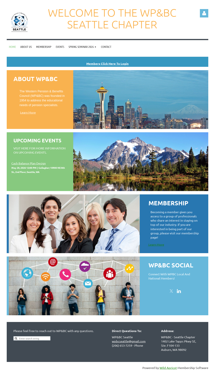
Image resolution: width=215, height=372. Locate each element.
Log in (204, 13)
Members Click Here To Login (107, 63)
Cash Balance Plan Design (28, 163)
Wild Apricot (168, 367)
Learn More (28, 112)
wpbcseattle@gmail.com (129, 341)
